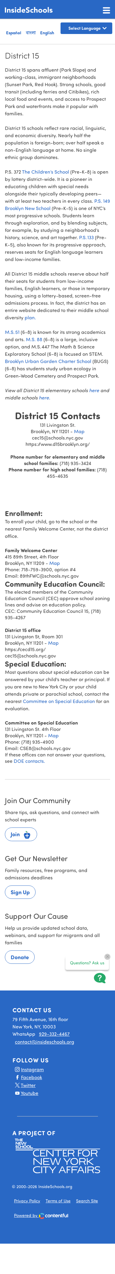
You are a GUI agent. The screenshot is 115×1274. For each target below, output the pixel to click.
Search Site (87, 1201)
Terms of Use (58, 1201)
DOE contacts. (29, 761)
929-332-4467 (54, 1034)
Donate (20, 957)
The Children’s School (46, 171)
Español (13, 33)
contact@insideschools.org (44, 1041)
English (47, 33)
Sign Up (20, 892)
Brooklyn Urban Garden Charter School (48, 361)
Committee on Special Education (59, 701)
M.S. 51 (12, 332)
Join (21, 835)
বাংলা (31, 33)
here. (44, 397)
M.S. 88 (34, 339)
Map (79, 431)
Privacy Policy (27, 1201)
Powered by (41, 1215)
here (94, 390)
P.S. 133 (87, 237)
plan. (30, 317)
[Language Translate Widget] (86, 28)
